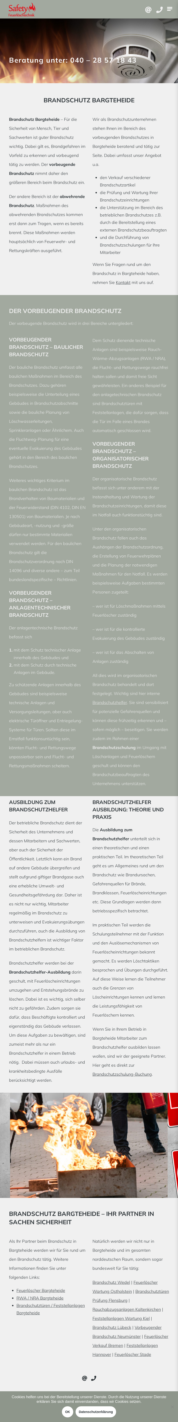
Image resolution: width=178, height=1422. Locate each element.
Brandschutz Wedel (111, 1282)
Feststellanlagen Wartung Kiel (121, 1318)
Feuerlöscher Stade (132, 1354)
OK (67, 1412)
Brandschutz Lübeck (111, 1327)
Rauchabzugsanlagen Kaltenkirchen (126, 1309)
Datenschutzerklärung (96, 1412)
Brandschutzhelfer (109, 702)
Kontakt (123, 282)
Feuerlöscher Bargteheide (40, 1290)
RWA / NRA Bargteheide (40, 1298)
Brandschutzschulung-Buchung (122, 1074)
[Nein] (172, 1406)
